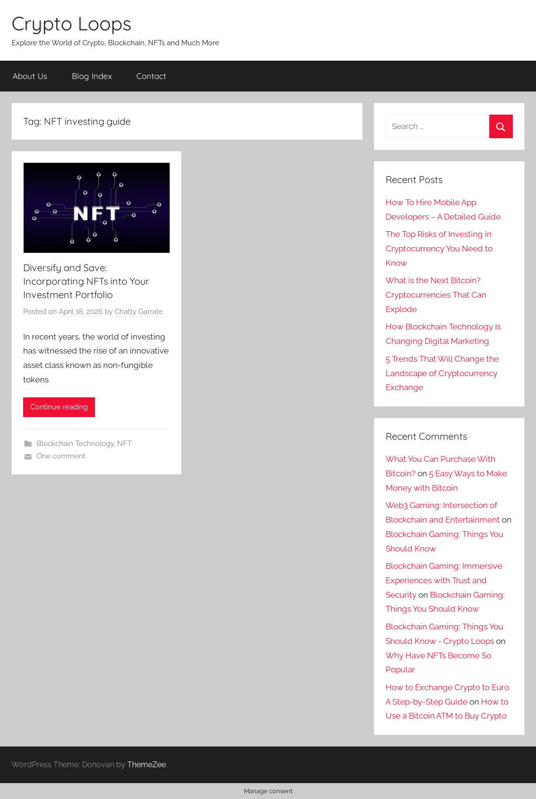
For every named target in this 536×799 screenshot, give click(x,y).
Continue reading (59, 407)
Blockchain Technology (75, 443)
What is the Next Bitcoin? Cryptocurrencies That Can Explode (436, 294)
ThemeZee (146, 764)
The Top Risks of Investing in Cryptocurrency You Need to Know (439, 248)
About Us (30, 76)
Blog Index (92, 76)
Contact (151, 76)
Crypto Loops (72, 23)
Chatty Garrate (139, 311)
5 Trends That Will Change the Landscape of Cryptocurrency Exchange (442, 373)
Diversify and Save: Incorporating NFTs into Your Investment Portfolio (86, 281)
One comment (61, 456)
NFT (124, 443)
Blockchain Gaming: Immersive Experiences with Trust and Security (444, 580)
